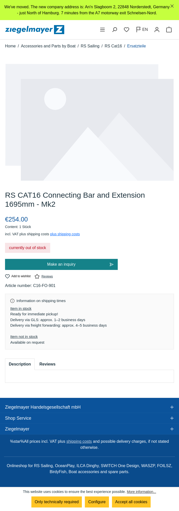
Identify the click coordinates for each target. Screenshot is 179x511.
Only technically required (57, 502)
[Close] (172, 6)
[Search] (114, 29)
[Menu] (102, 29)
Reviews (44, 276)
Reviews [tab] (47, 364)
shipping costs (79, 441)
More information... (141, 492)
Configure (96, 502)
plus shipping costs (65, 234)
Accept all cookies (131, 502)
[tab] (20, 364)
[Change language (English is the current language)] (142, 29)
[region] (89, 10)
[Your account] (157, 29)
